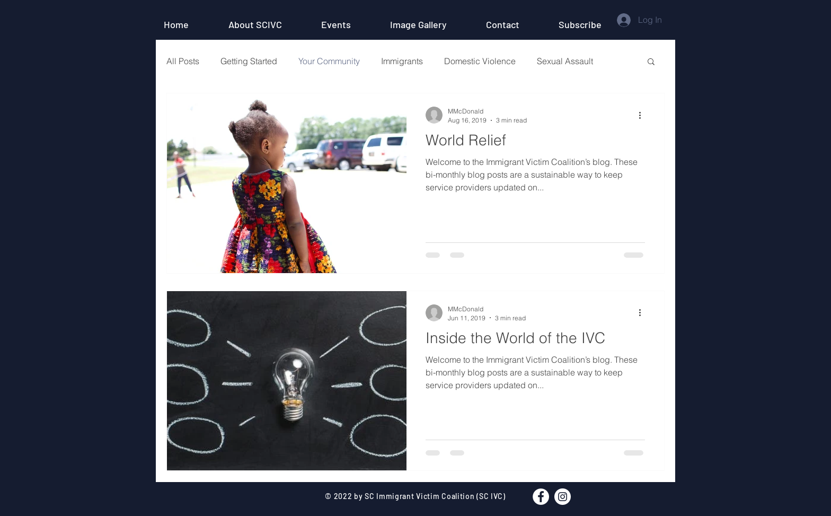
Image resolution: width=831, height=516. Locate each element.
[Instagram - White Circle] (562, 496)
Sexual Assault (565, 61)
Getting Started (248, 61)
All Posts (182, 61)
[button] (592, 24)
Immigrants (402, 61)
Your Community (329, 61)
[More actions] (643, 115)
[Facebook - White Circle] (541, 496)
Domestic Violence (480, 61)
